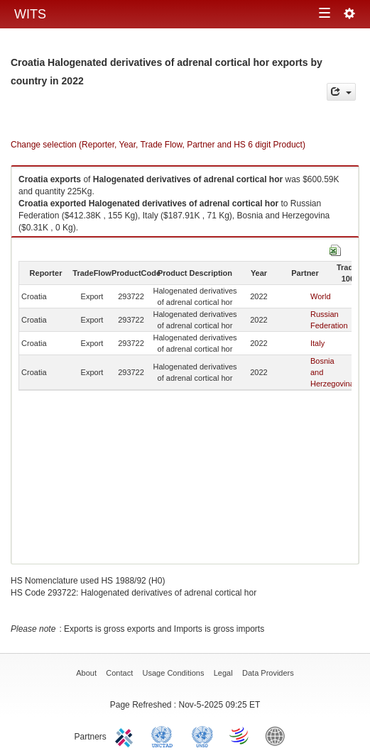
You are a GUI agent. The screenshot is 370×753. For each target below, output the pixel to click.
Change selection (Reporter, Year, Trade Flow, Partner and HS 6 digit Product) (158, 145)
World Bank (278, 735)
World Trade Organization (240, 735)
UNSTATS (202, 735)
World (320, 296)
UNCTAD (165, 735)
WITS (30, 14)
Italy (317, 343)
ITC (126, 735)
